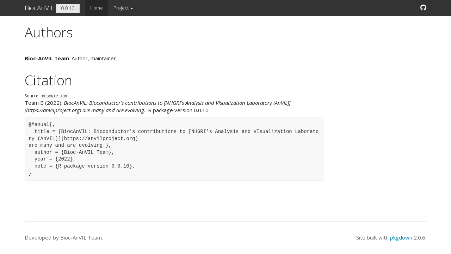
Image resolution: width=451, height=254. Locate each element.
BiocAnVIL (39, 7)
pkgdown (401, 237)
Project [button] (123, 8)
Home (96, 8)
